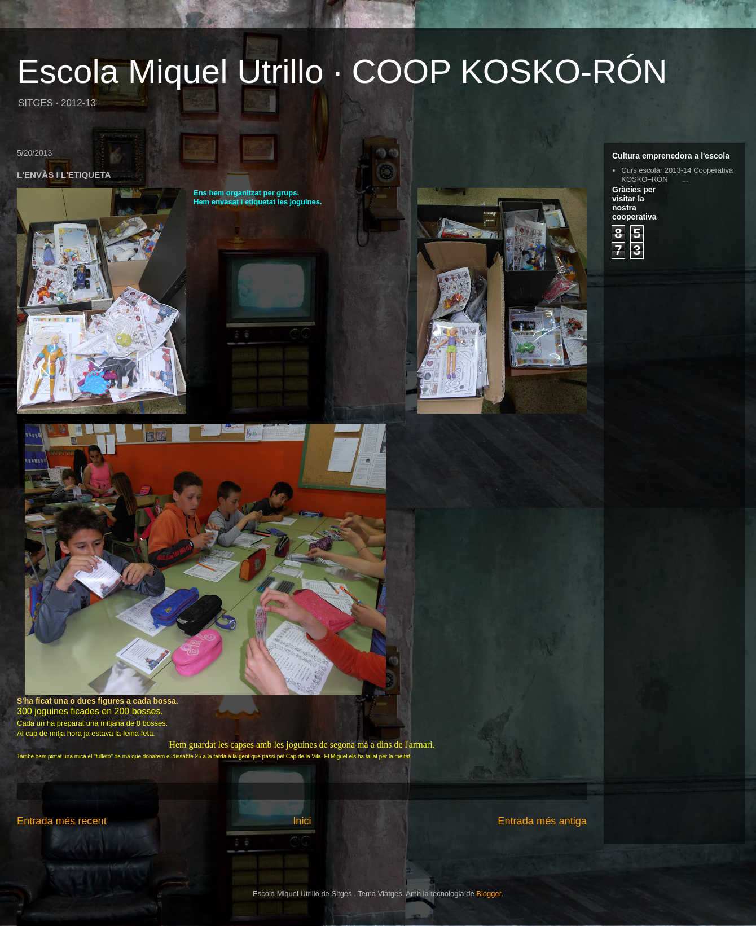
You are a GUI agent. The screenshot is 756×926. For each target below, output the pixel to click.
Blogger (488, 893)
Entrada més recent (62, 821)
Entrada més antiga (542, 821)
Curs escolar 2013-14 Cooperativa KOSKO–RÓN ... (677, 174)
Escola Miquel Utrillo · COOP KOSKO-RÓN (342, 71)
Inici (302, 821)
